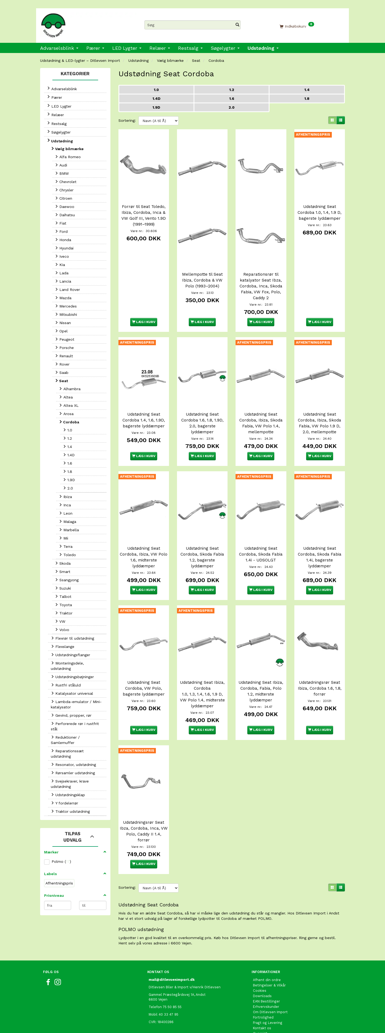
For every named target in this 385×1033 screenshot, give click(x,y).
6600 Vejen (158, 973)
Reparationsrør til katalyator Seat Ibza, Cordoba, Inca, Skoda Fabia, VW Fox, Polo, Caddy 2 (261, 277)
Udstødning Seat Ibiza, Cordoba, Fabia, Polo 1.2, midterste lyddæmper (260, 669)
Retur (257, 1013)
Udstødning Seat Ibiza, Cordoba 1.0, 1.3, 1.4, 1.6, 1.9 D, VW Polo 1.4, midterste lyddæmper (202, 672)
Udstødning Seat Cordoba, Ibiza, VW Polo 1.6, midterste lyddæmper (143, 540)
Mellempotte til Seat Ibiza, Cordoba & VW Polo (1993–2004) (202, 271)
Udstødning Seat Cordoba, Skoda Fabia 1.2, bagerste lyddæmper (202, 540)
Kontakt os (262, 1002)
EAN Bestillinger (266, 975)
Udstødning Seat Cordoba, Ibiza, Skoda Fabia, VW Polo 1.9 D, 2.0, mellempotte (319, 410)
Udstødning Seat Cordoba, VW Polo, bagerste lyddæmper (144, 666)
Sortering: (127, 120)
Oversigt (260, 1007)
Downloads (262, 970)
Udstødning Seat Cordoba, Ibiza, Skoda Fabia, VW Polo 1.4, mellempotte (261, 410)
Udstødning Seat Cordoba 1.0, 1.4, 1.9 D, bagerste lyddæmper (319, 208)
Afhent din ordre (267, 954)
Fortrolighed (263, 991)
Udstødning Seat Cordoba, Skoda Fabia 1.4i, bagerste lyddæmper (319, 540)
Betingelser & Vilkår (269, 959)
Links (257, 1023)
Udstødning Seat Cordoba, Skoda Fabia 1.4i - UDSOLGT (261, 537)
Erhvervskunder (266, 981)
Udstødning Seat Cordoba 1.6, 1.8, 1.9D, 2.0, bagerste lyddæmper (202, 410)
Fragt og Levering (267, 997)
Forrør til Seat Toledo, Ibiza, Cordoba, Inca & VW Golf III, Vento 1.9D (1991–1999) (143, 211)
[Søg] (237, 25)
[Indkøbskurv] (297, 26)
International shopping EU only (279, 1018)
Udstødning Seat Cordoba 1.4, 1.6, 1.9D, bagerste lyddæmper (143, 407)
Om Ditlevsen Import (270, 986)
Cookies (259, 965)
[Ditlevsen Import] (88, 23)
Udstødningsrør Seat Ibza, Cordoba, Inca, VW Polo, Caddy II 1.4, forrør (143, 805)
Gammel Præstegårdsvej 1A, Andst (177, 969)
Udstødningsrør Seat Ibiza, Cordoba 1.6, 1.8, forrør (319, 666)
